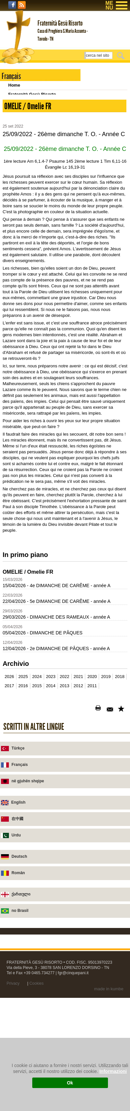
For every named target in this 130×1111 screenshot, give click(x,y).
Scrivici (15, 131)
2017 (9, 756)
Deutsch (19, 927)
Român (18, 943)
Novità (14, 121)
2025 (23, 747)
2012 (78, 756)
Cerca (122, 55)
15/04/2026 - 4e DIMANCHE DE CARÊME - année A (57, 656)
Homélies (17, 140)
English (18, 873)
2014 (51, 756)
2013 (64, 756)
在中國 (17, 889)
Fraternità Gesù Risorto (32, 94)
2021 (78, 747)
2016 (23, 756)
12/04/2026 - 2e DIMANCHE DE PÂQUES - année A (56, 719)
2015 (37, 756)
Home (14, 85)
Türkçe (18, 818)
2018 (119, 747)
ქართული (21, 964)
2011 (92, 756)
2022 (64, 747)
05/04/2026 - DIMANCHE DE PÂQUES (43, 703)
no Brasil (20, 981)
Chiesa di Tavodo (25, 112)
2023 (51, 747)
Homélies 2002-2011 (28, 158)
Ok (70, 1082)
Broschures (20, 149)
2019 (106, 747)
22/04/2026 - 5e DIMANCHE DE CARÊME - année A (57, 671)
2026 (9, 747)
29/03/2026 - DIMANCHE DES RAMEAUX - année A (56, 687)
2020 (92, 747)
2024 (37, 747)
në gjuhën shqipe (28, 851)
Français (20, 835)
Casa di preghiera (26, 103)
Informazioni (113, 1071)
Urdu (16, 905)
